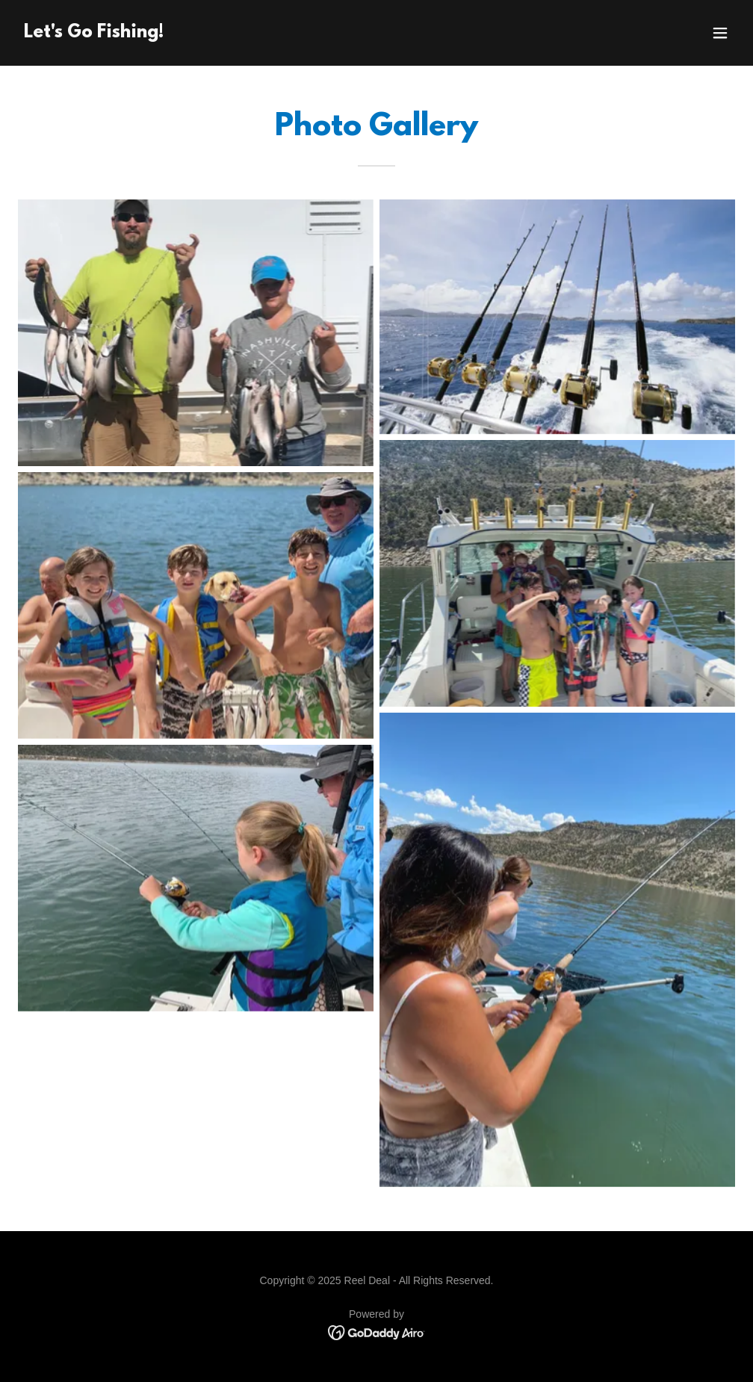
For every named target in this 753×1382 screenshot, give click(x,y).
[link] (94, 33)
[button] (720, 33)
